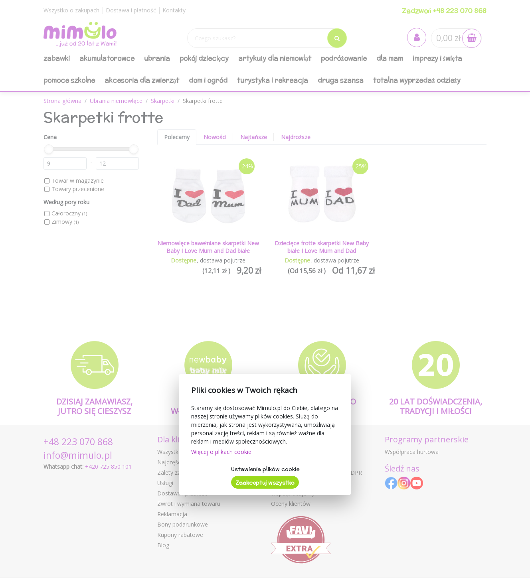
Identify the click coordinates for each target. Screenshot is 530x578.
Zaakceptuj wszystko (265, 483)
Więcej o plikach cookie (221, 452)
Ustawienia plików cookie (265, 469)
